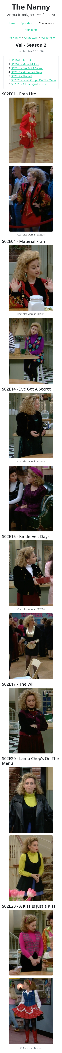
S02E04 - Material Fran (25, 64)
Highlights (31, 30)
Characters (31, 37)
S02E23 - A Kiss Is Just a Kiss (28, 84)
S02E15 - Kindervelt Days (26, 72)
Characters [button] (45, 23)
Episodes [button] (26, 23)
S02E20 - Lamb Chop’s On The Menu (33, 80)
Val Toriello (48, 37)
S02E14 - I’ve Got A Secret (27, 68)
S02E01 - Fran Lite (22, 60)
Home (11, 23)
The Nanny (14, 37)
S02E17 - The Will (21, 76)
